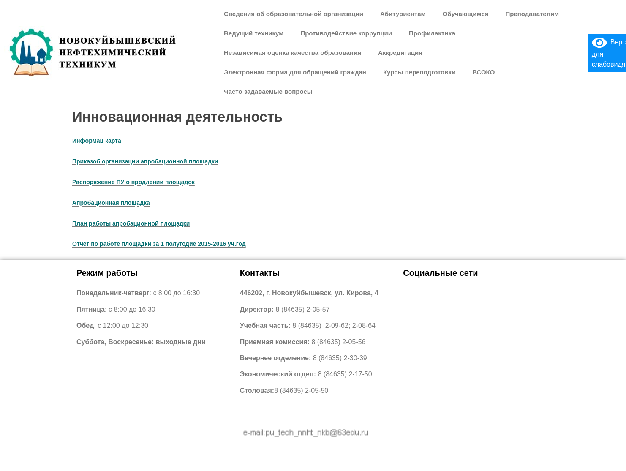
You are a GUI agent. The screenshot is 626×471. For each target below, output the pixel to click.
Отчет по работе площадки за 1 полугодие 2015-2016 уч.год (159, 243)
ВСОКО (483, 72)
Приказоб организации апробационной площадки (145, 161)
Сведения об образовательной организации (293, 13)
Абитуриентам (403, 13)
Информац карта (96, 140)
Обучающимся (466, 13)
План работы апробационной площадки (131, 223)
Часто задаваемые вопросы (268, 91)
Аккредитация (400, 52)
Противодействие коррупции (346, 33)
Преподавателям (532, 13)
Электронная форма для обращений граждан (295, 72)
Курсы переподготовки (419, 72)
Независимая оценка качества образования (292, 52)
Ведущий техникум (253, 33)
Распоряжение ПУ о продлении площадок (133, 182)
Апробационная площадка (111, 202)
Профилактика (432, 33)
